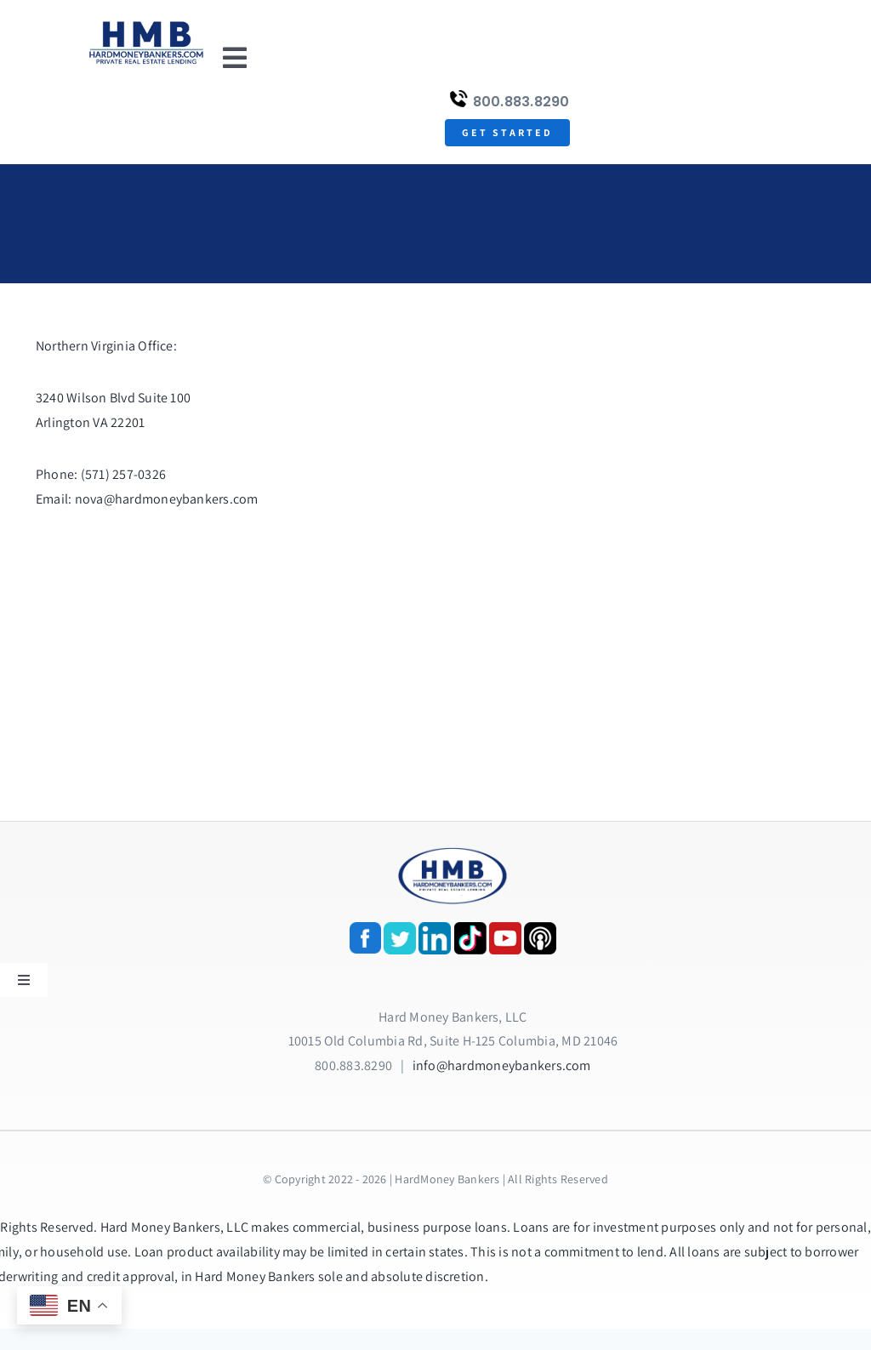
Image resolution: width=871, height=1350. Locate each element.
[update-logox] (146, 23)
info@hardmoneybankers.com (502, 1065)
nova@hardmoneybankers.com (167, 499)
